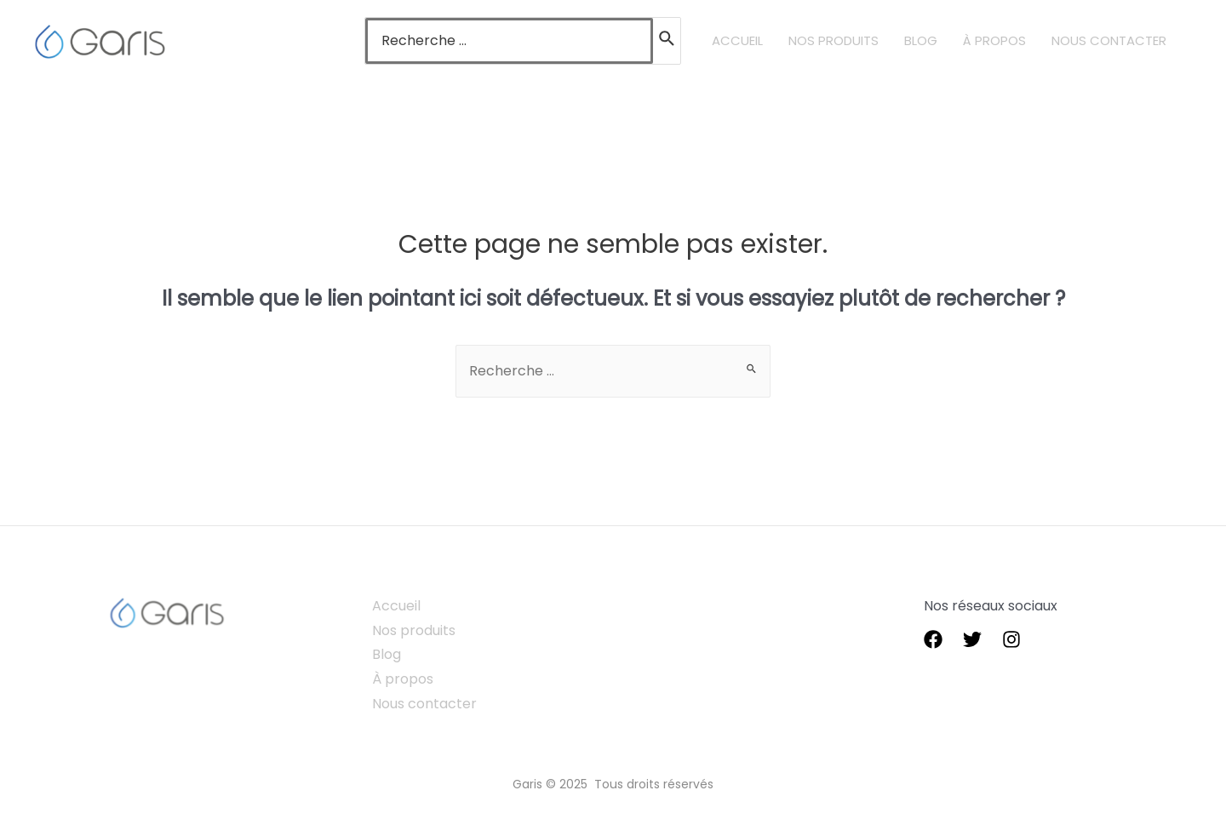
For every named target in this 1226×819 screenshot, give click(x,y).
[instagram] (1011, 639)
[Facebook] (933, 639)
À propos (402, 679)
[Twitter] (972, 639)
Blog (386, 654)
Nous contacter (424, 703)
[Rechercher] (667, 41)
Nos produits (413, 630)
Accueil (396, 606)
